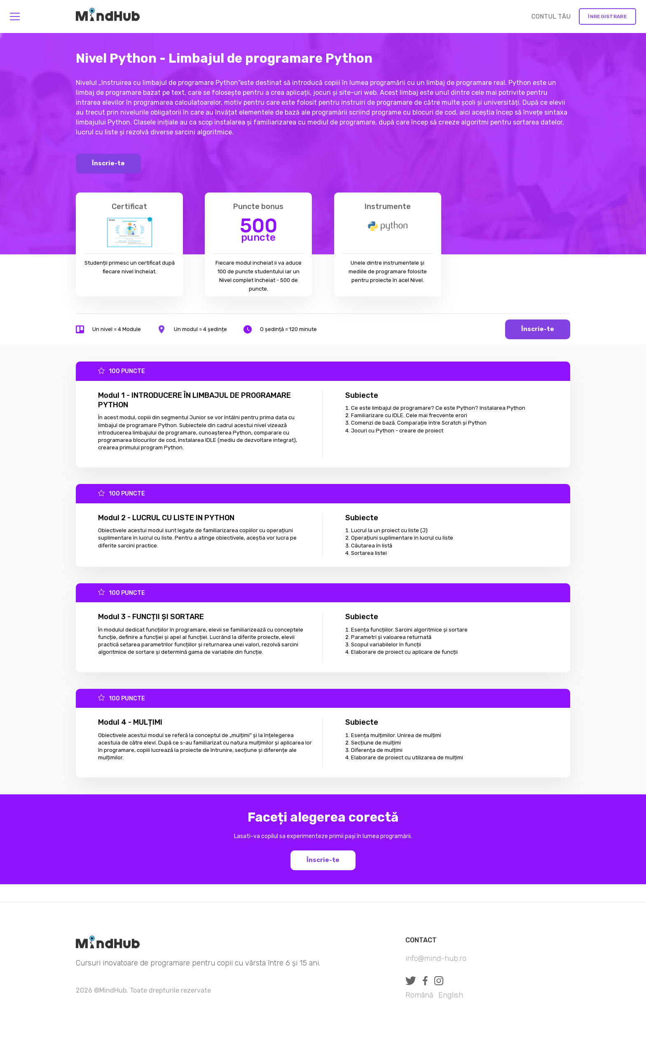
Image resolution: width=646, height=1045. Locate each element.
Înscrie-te (108, 163)
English (450, 995)
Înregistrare (607, 16)
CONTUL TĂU (551, 16)
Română (419, 995)
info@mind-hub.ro (435, 958)
